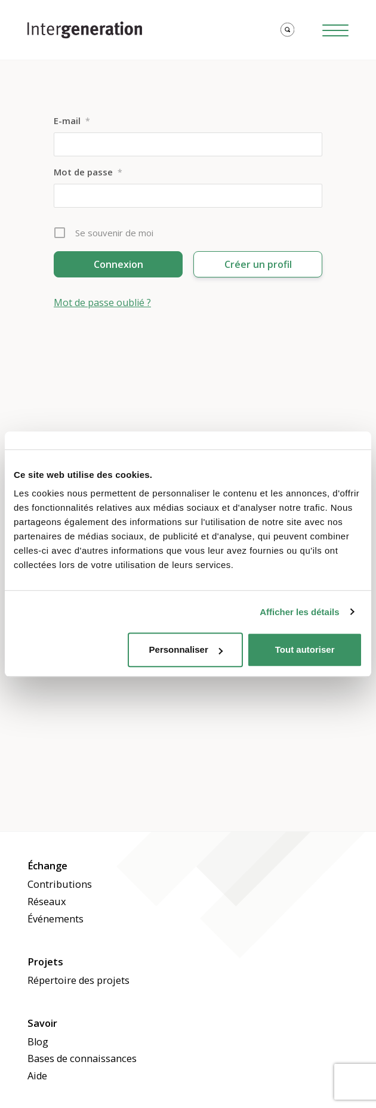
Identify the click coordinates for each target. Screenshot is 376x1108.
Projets (45, 961)
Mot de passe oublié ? (102, 302)
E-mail (72, 120)
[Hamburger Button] (335, 30)
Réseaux (46, 901)
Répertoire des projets (78, 980)
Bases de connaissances (82, 1058)
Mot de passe (88, 172)
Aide (37, 1075)
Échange (47, 865)
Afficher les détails (299, 612)
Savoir (42, 1023)
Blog (37, 1041)
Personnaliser (186, 649)
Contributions (59, 884)
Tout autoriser (305, 649)
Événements (55, 918)
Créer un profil (258, 264)
